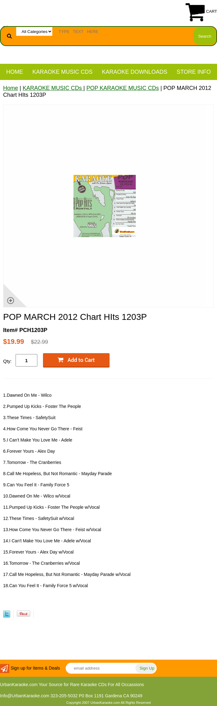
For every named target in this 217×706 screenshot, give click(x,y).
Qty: (7, 361)
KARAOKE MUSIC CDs (62, 72)
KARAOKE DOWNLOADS (134, 72)
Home (14, 72)
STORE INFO (194, 72)
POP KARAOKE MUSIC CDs (122, 88)
